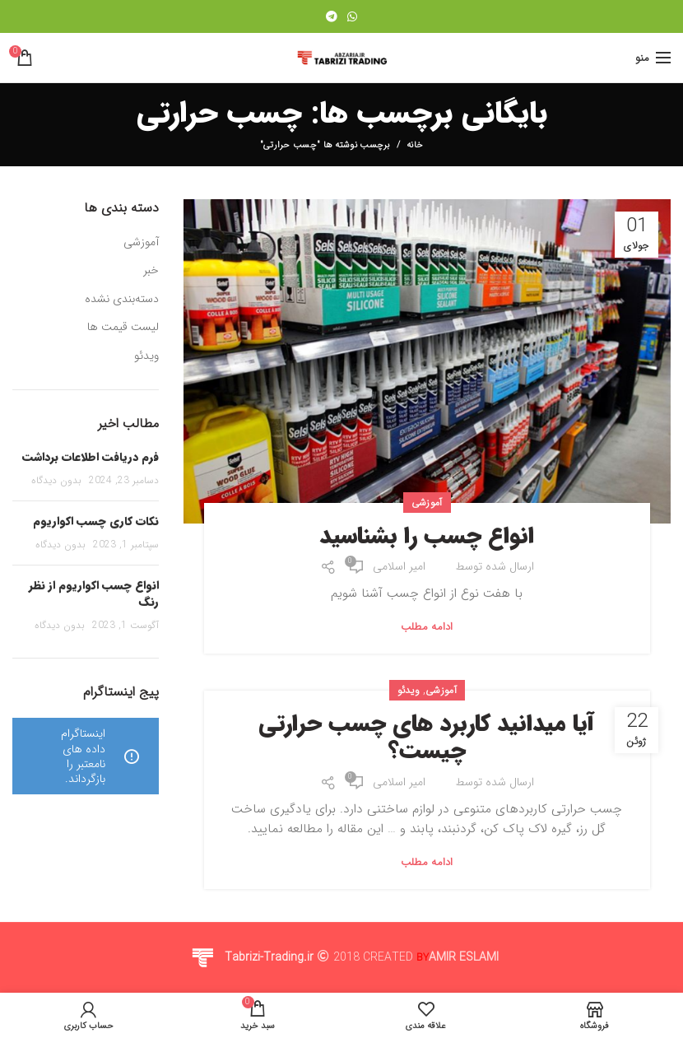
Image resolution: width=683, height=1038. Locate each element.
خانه (415, 145)
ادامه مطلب (427, 626)
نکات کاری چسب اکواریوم (96, 521)
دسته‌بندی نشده (122, 299)
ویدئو (408, 690)
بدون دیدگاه (56, 480)
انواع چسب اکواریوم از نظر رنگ (94, 593)
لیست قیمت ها (123, 327)
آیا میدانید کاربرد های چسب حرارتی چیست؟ (426, 738)
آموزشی (427, 502)
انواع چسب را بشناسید (426, 538)
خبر (151, 271)
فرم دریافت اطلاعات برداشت (90, 457)
